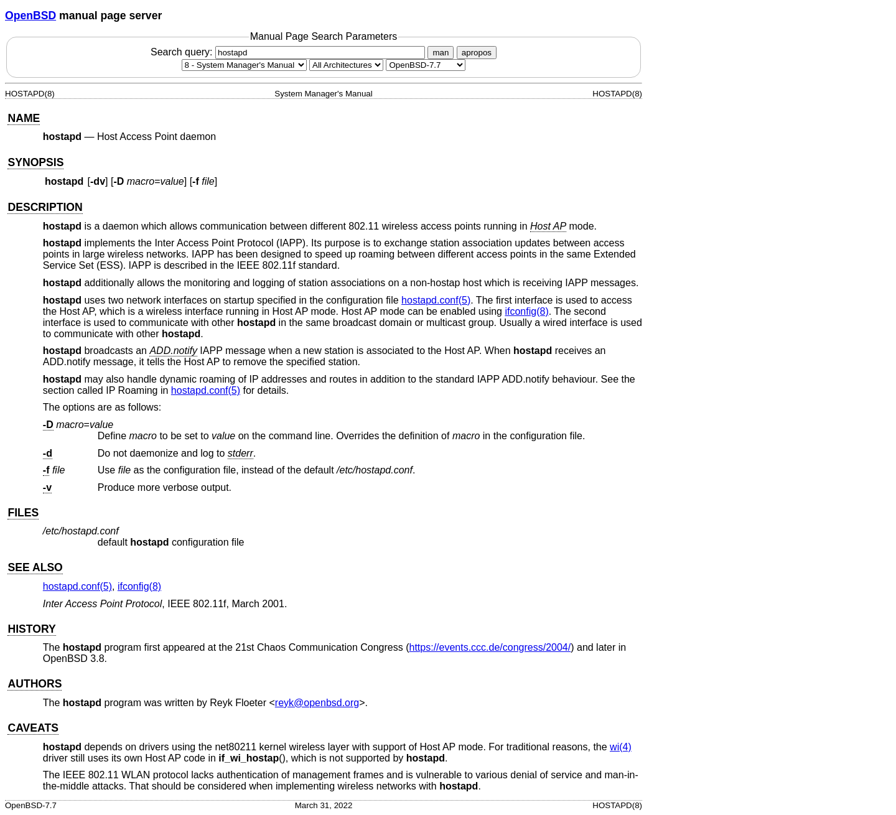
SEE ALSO (34, 567)
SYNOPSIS (35, 162)
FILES (23, 512)
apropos (477, 52)
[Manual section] (244, 65)
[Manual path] (425, 65)
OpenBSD (30, 15)
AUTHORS (34, 684)
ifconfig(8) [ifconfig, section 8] (526, 311)
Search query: (289, 52)
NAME (23, 118)
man (440, 52)
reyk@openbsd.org (317, 702)
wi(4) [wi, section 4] (621, 747)
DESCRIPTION (44, 207)
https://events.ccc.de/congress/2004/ (490, 647)
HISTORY (31, 629)
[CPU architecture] (346, 65)
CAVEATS (32, 728)
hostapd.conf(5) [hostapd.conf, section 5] (435, 300)
